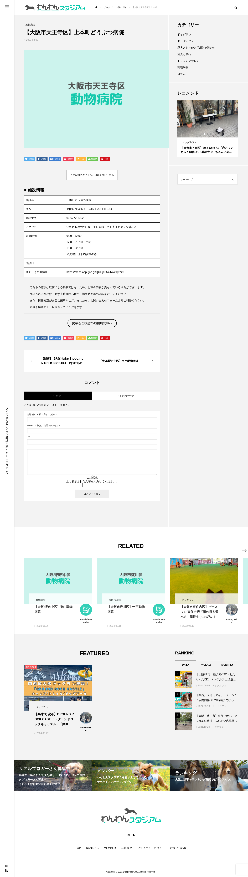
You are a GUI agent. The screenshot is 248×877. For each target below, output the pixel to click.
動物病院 (182, 67)
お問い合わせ (178, 848)
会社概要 (126, 848)
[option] (207, 128)
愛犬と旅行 (184, 54)
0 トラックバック (126, 395)
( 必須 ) (41, 414)
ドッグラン (184, 34)
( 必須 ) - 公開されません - (43, 425)
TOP (78, 848)
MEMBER (110, 848)
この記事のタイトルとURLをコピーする (92, 175)
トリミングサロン (188, 60)
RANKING (92, 848)
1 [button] (205, 134)
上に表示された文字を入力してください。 (92, 481)
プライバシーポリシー (151, 848)
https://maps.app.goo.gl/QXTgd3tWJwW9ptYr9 (95, 272)
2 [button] (208, 134)
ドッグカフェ (185, 41)
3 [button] (211, 134)
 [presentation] (234, 545)
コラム (181, 73)
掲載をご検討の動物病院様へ (92, 323)
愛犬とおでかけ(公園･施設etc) (196, 47)
